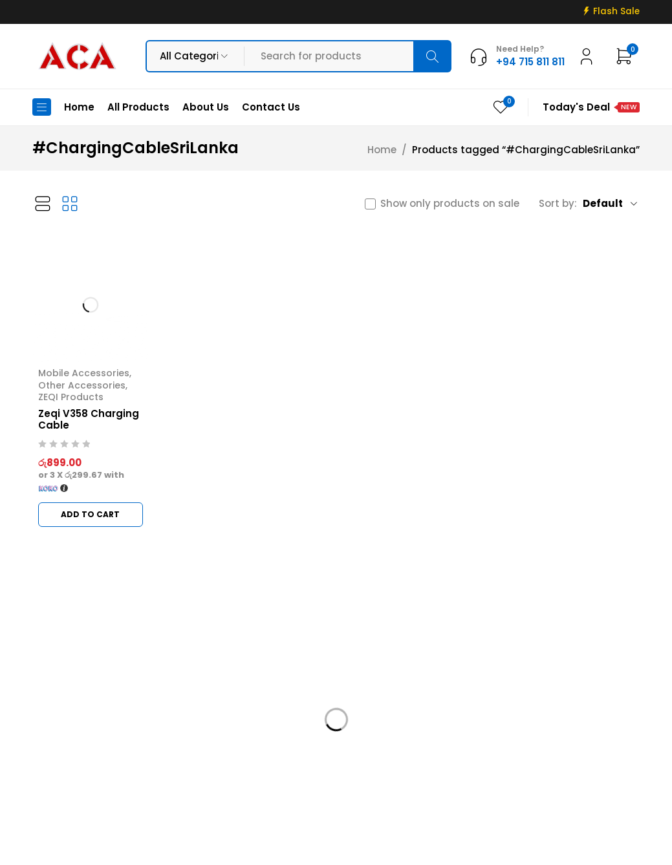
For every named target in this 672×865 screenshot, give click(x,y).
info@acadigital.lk (78, 748)
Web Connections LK (478, 847)
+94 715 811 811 (74, 768)
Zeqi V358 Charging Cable (88, 419)
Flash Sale (616, 11)
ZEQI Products (70, 397)
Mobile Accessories (83, 373)
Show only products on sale (449, 203)
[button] (90, 514)
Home (381, 150)
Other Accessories (81, 385)
